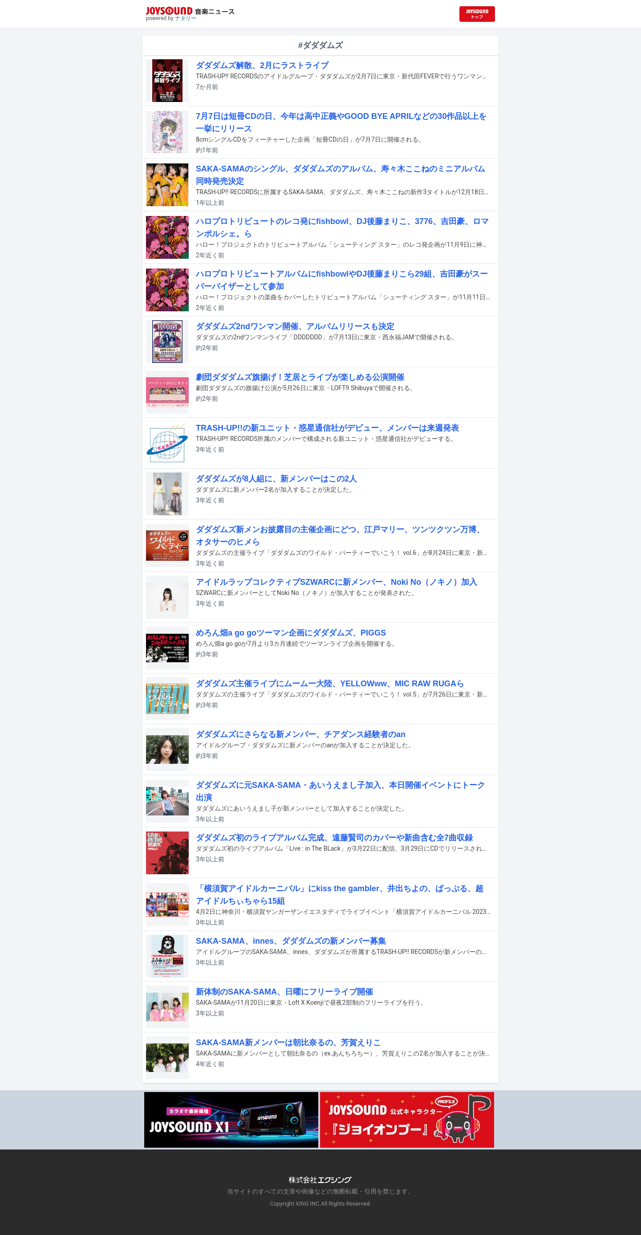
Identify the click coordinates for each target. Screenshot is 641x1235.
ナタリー (185, 18)
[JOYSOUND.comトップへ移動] (477, 14)
